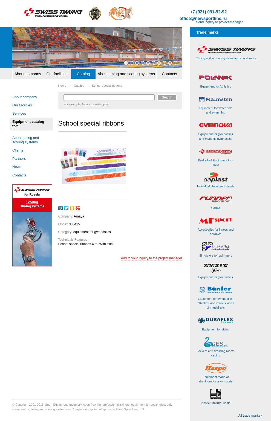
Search (167, 97)
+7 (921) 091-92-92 (208, 12)
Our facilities (56, 74)
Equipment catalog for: (28, 124)
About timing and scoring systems (126, 74)
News (16, 167)
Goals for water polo (95, 104)
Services (19, 113)
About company (28, 74)
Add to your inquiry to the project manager (151, 258)
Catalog (83, 74)
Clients (17, 150)
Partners (19, 158)
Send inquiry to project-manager (219, 22)
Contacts (169, 74)
